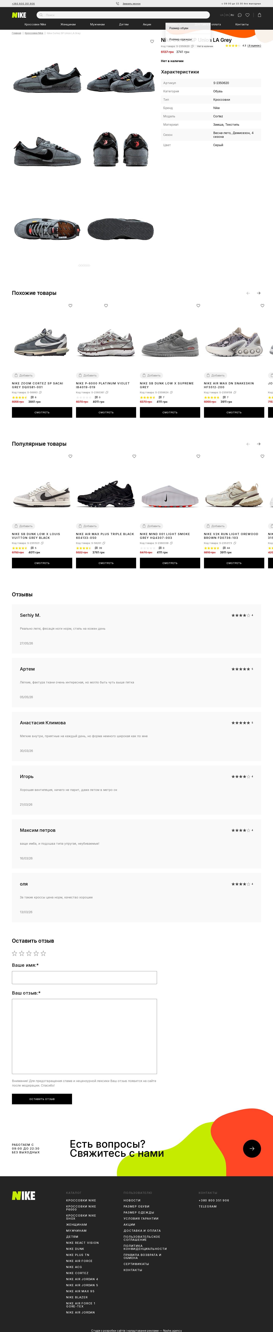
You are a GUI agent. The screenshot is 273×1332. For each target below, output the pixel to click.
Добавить (26, 372)
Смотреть (42, 409)
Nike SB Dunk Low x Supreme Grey (167, 382)
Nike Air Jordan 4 (82, 1276)
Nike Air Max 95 (80, 1288)
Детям (124, 24)
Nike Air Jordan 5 (82, 1282)
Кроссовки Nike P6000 (81, 1205)
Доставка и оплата (208, 24)
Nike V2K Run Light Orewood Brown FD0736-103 (231, 533)
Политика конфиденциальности (145, 1245)
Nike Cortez (77, 1270)
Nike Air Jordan (80, 1309)
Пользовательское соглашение (142, 1235)
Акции (147, 24)
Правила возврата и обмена (142, 1254)
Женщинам (68, 24)
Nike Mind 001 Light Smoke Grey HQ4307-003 (165, 533)
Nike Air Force (79, 1258)
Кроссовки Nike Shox (81, 1214)
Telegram (208, 1203)
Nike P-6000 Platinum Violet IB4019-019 (103, 382)
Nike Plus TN (77, 1252)
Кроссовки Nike (35, 24)
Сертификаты (136, 1261)
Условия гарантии (141, 1215)
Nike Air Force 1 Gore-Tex (80, 1302)
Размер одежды (139, 1209)
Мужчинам (97, 24)
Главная (16, 33)
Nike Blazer (77, 1294)
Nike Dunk (75, 1246)
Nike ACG (74, 1264)
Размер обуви (137, 1203)
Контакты (242, 24)
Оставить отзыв (42, 1096)
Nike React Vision (82, 1240)
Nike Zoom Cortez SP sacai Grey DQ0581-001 (37, 382)
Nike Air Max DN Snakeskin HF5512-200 (229, 382)
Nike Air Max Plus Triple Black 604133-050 (105, 533)
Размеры (172, 24)
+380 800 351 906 (23, 4)
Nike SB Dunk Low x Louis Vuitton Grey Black (36, 533)
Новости (132, 1197)
